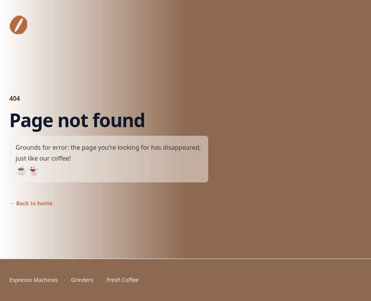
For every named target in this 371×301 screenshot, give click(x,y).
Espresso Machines (33, 280)
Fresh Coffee (122, 280)
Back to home (30, 203)
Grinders (82, 280)
